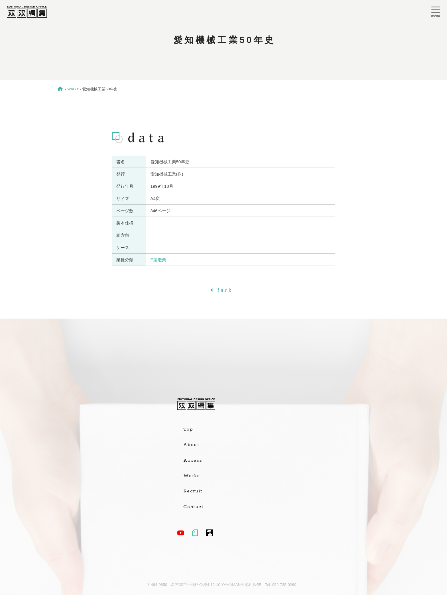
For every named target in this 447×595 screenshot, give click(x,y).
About (191, 445)
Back (223, 290)
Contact (193, 507)
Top (188, 429)
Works (72, 89)
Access (192, 460)
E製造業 (158, 259)
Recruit (192, 491)
